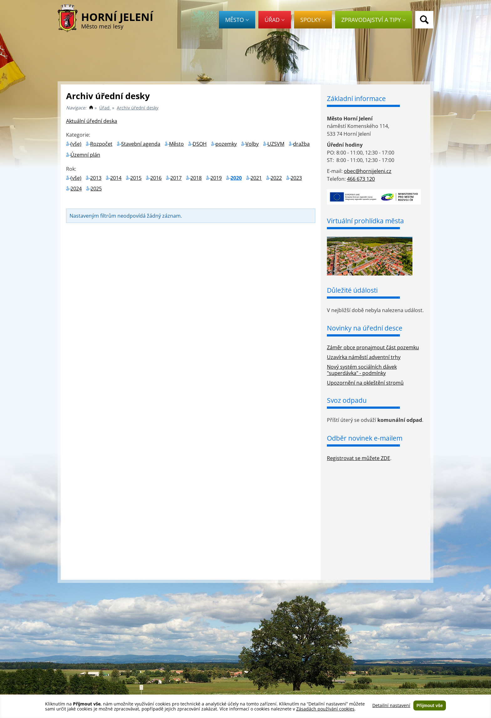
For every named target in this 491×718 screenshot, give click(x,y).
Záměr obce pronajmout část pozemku (373, 347)
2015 (136, 177)
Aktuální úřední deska (91, 121)
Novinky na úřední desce (364, 328)
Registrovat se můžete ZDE (358, 458)
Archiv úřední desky (137, 108)
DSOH (200, 143)
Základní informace (356, 98)
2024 (76, 188)
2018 (196, 177)
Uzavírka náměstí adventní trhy (364, 357)
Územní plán (85, 154)
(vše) (75, 143)
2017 (176, 177)
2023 (296, 177)
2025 (96, 188)
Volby (252, 143)
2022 (276, 177)
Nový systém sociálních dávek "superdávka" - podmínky (362, 370)
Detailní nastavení (391, 705)
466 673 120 (361, 178)
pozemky (226, 143)
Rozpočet (101, 143)
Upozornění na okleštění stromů (365, 382)
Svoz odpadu (347, 400)
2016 (156, 177)
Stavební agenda (140, 143)
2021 (256, 177)
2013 (95, 177)
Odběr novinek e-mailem (364, 438)
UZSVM (275, 143)
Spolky (313, 19)
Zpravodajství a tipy (373, 19)
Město (237, 19)
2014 (115, 177)
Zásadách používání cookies (325, 709)
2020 (236, 177)
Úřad (275, 19)
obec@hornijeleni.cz (367, 171)
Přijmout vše (429, 705)
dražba (301, 143)
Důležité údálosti (352, 290)
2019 (216, 177)
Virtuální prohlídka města (365, 220)
